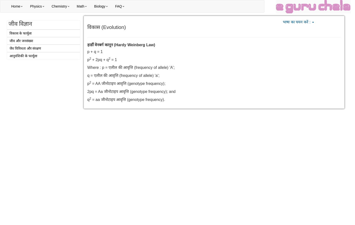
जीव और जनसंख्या (21, 41)
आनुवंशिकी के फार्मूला (23, 56)
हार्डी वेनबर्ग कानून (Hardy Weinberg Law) (121, 45)
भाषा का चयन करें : (298, 22)
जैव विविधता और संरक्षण (25, 48)
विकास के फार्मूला (21, 33)
